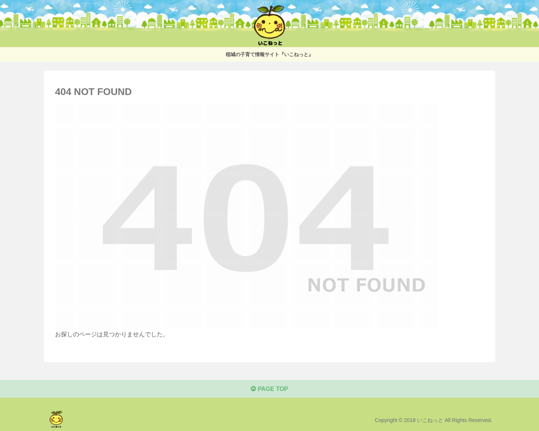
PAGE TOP (269, 389)
